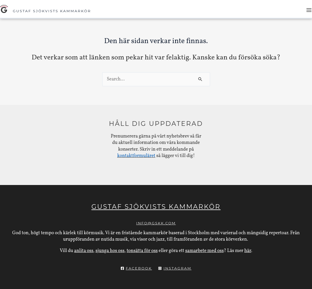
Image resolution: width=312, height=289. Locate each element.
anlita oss (83, 251)
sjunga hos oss (110, 251)
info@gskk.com (156, 223)
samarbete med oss (204, 251)
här (247, 251)
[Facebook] (136, 268)
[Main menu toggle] (309, 10)
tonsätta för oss (142, 251)
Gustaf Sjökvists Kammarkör (52, 11)
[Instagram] (175, 268)
